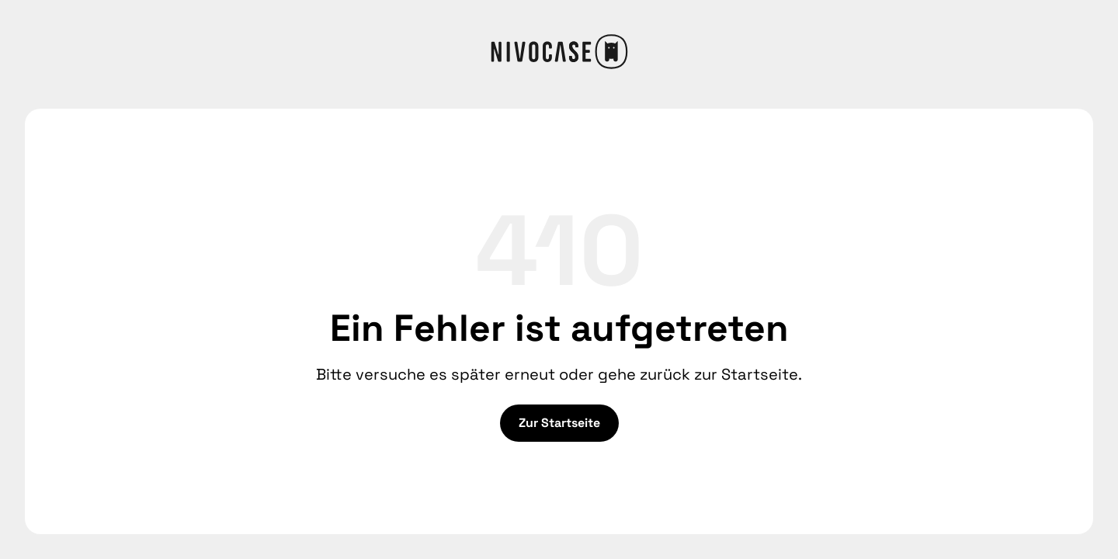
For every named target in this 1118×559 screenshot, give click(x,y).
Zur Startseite (559, 423)
